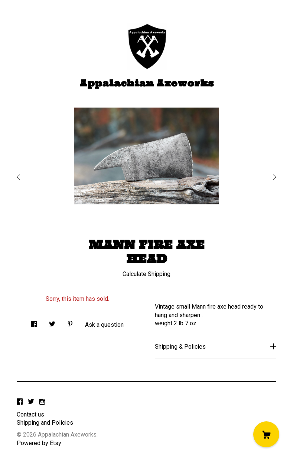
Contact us (30, 414)
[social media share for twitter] (52, 322)
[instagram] (42, 402)
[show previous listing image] (35, 175)
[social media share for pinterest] (70, 322)
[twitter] (31, 402)
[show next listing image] (257, 175)
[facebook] (20, 402)
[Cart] (266, 434)
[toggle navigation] (271, 48)
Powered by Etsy (39, 443)
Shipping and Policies (45, 422)
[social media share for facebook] (34, 322)
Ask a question (104, 324)
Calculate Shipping (146, 273)
